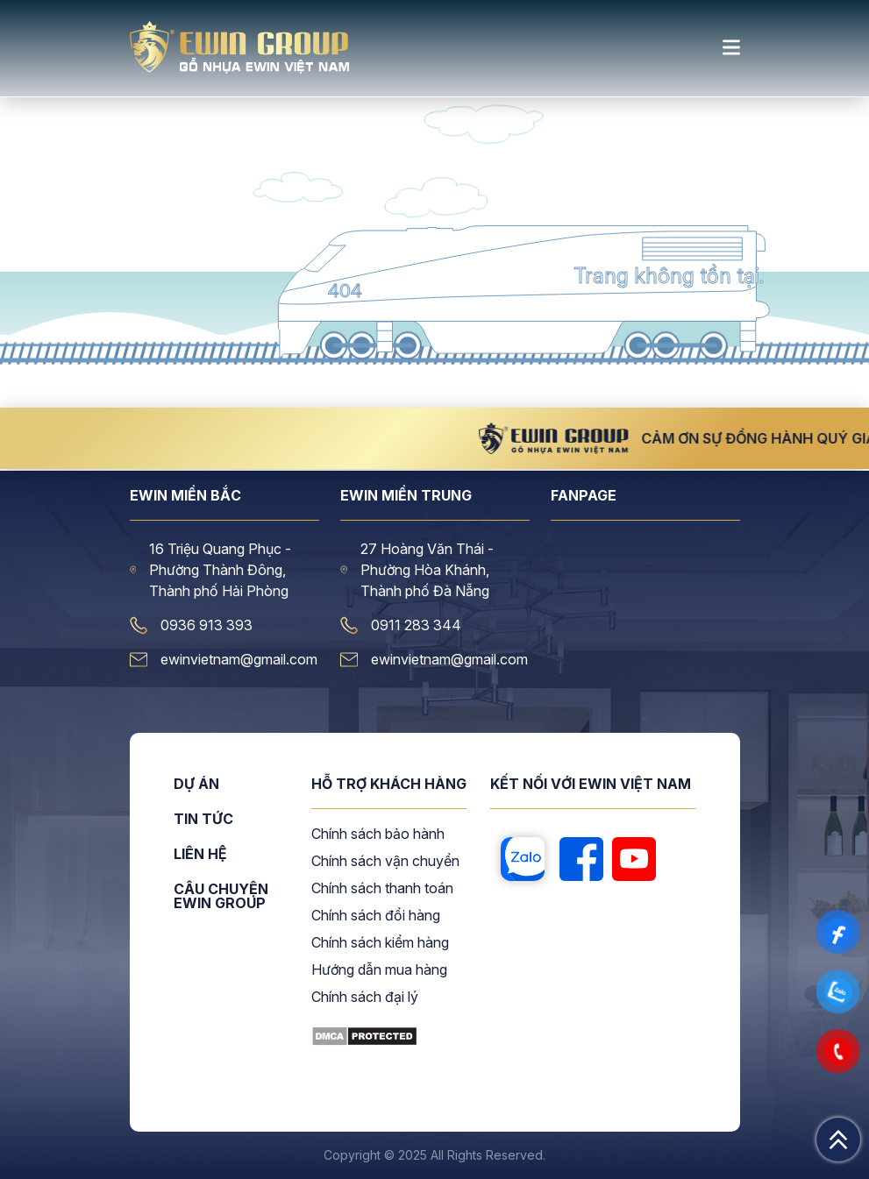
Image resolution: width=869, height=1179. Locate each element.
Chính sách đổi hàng (375, 916)
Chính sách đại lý (364, 997)
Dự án (196, 784)
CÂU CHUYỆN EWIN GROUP (221, 896)
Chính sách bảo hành (378, 834)
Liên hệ (200, 855)
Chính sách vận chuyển (385, 862)
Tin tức (203, 819)
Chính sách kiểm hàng (380, 943)
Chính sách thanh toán (382, 889)
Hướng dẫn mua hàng (379, 970)
